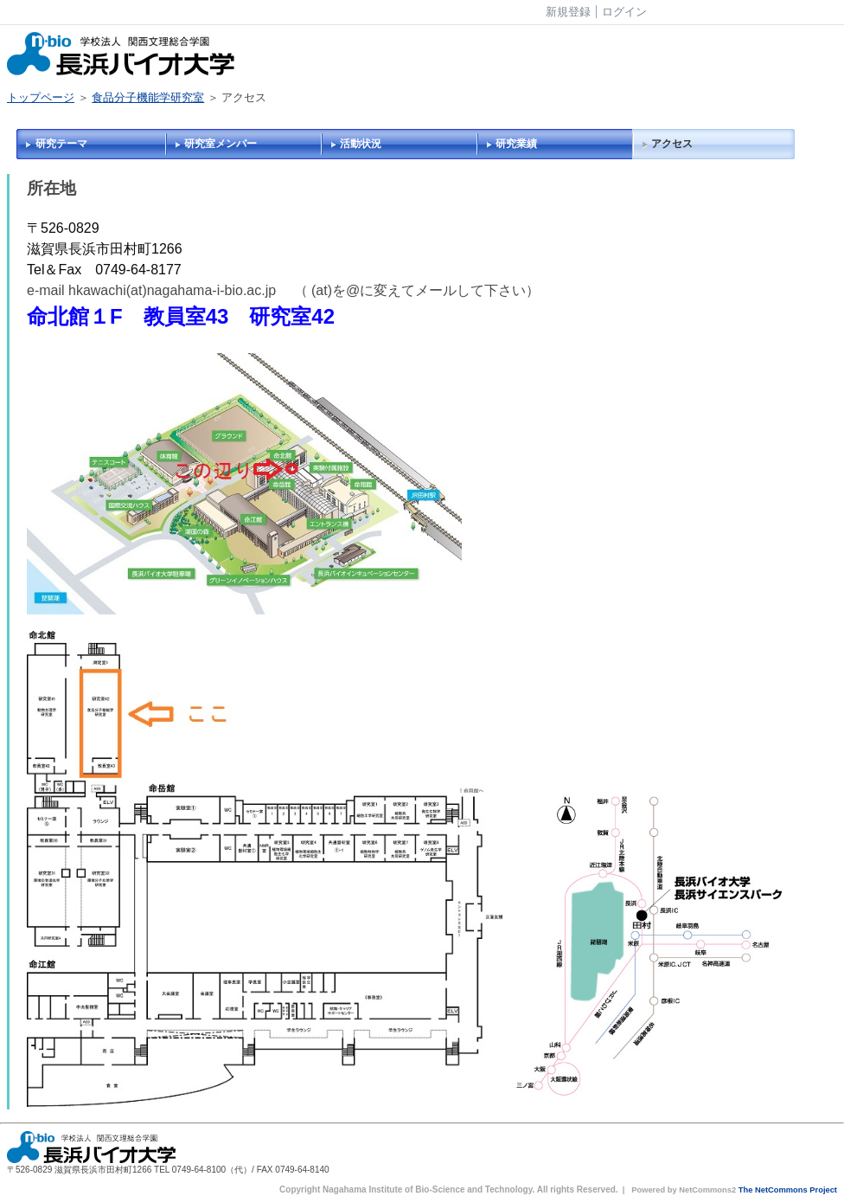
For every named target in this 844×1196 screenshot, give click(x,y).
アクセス (672, 144)
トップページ (40, 97)
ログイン (624, 11)
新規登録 (568, 11)
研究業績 (516, 144)
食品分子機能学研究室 (148, 97)
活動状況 (360, 144)
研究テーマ (61, 144)
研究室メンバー (220, 144)
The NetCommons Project (787, 1190)
